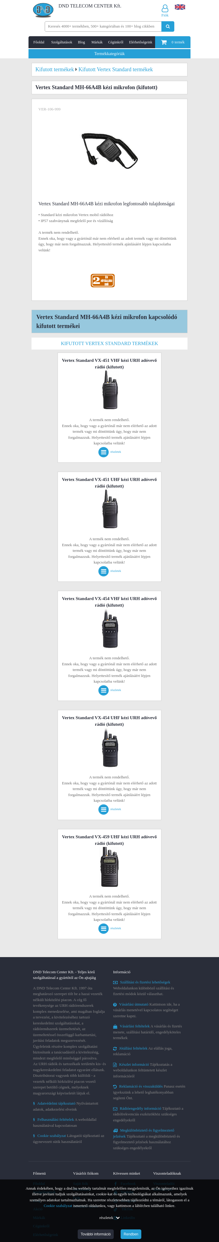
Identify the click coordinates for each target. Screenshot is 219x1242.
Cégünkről (115, 42)
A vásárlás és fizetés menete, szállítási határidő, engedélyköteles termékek (147, 1032)
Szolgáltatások (61, 42)
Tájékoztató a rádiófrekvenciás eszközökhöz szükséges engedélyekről (148, 1114)
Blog (81, 42)
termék (172, 42)
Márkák (97, 42)
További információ (96, 1234)
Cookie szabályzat (58, 1205)
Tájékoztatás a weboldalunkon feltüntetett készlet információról (142, 1070)
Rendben (131, 1234)
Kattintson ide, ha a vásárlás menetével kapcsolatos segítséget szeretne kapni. (146, 1010)
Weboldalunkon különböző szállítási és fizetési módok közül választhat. (143, 988)
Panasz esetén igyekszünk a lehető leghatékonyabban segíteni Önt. (149, 1092)
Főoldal (38, 42)
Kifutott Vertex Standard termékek (109, 343)
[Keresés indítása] (167, 26)
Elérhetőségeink (140, 42)
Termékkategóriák (109, 53)
